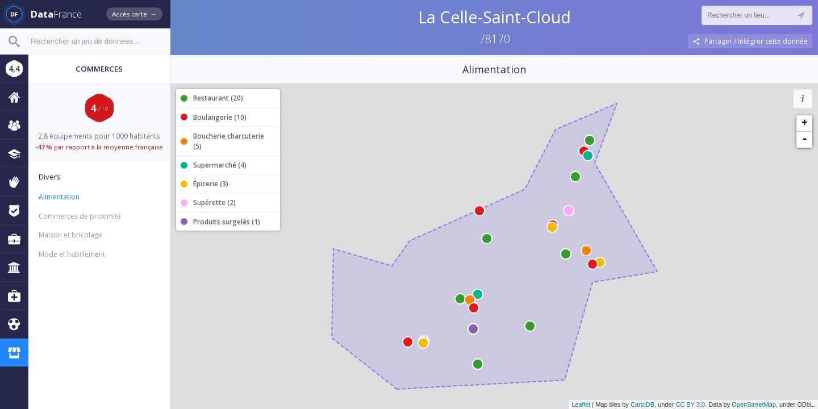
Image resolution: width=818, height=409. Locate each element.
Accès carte (134, 14)
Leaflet (580, 404)
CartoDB (642, 404)
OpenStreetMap (754, 404)
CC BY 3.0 (690, 404)
